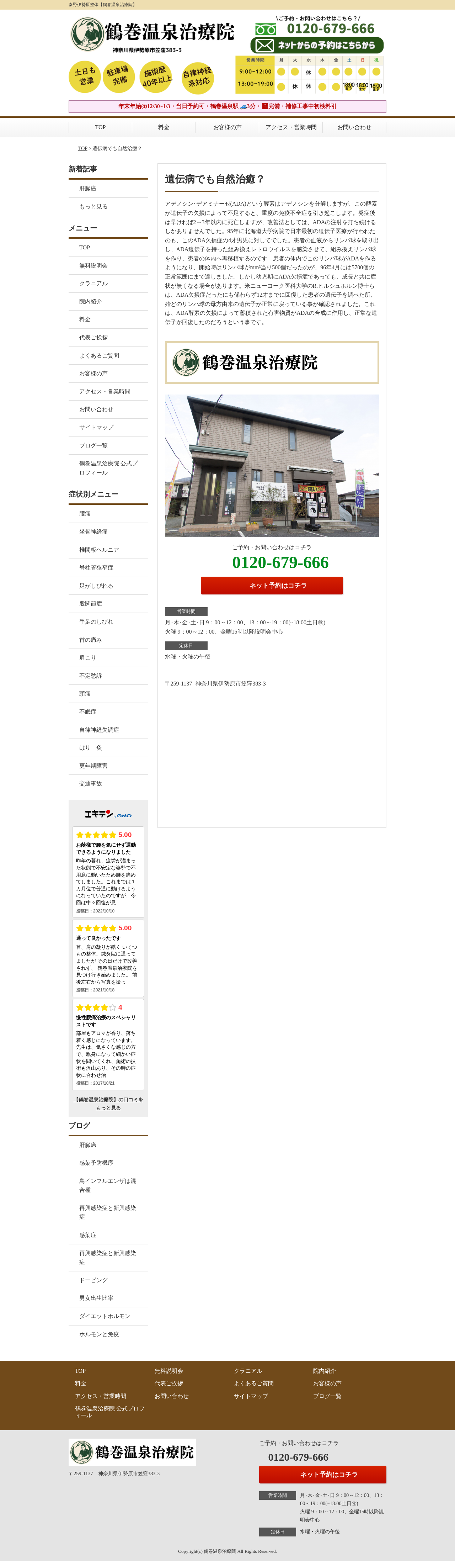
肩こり (87, 658)
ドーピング (93, 1280)
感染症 (87, 1235)
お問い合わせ (354, 127)
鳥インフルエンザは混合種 (107, 1185)
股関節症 (90, 603)
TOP (100, 127)
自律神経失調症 (99, 730)
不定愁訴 (90, 676)
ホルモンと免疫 (99, 1334)
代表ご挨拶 (93, 337)
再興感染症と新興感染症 (107, 1212)
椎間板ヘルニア (99, 550)
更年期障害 (93, 766)
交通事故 (90, 783)
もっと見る (93, 206)
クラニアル (93, 283)
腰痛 (85, 513)
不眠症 (87, 712)
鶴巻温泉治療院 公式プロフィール (108, 468)
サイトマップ (96, 427)
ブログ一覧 (93, 446)
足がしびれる (96, 586)
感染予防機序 (96, 1163)
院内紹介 (90, 301)
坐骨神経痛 (93, 532)
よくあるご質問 (99, 356)
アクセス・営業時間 (291, 127)
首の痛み (90, 640)
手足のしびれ (96, 622)
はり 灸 (90, 748)
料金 (164, 127)
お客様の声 (227, 127)
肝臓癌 (87, 188)
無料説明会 (93, 266)
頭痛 (85, 693)
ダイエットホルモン (104, 1316)
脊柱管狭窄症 (96, 568)
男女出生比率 (96, 1298)
